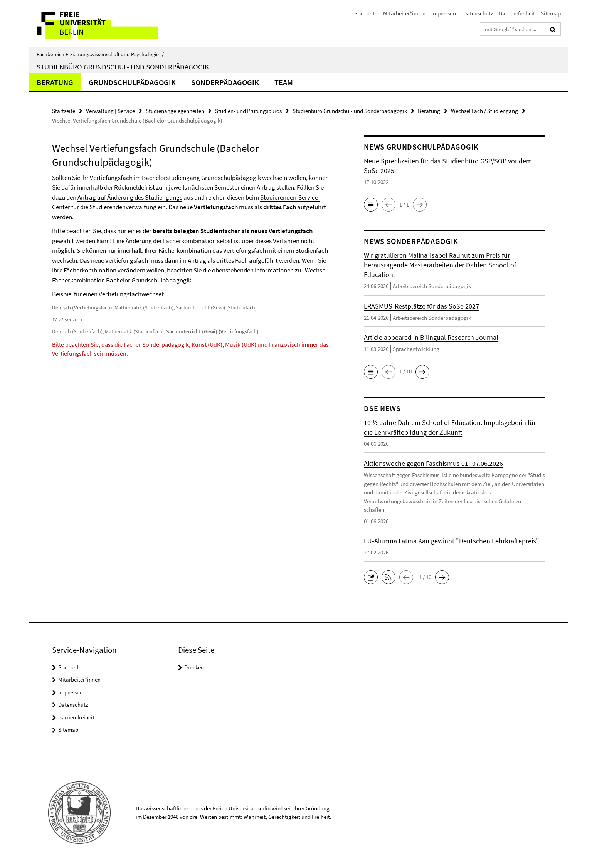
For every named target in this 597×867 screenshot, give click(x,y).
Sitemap (551, 13)
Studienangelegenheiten (175, 110)
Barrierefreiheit (517, 13)
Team (283, 82)
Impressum (444, 13)
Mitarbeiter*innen (404, 13)
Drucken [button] (194, 667)
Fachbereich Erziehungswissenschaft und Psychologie (100, 54)
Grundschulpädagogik (132, 82)
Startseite (365, 13)
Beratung (55, 82)
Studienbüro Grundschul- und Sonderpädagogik (123, 66)
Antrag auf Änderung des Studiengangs (129, 197)
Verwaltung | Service (110, 110)
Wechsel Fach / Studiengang (484, 110)
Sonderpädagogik (225, 82)
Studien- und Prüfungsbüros (248, 110)
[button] (371, 204)
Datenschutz (478, 13)
